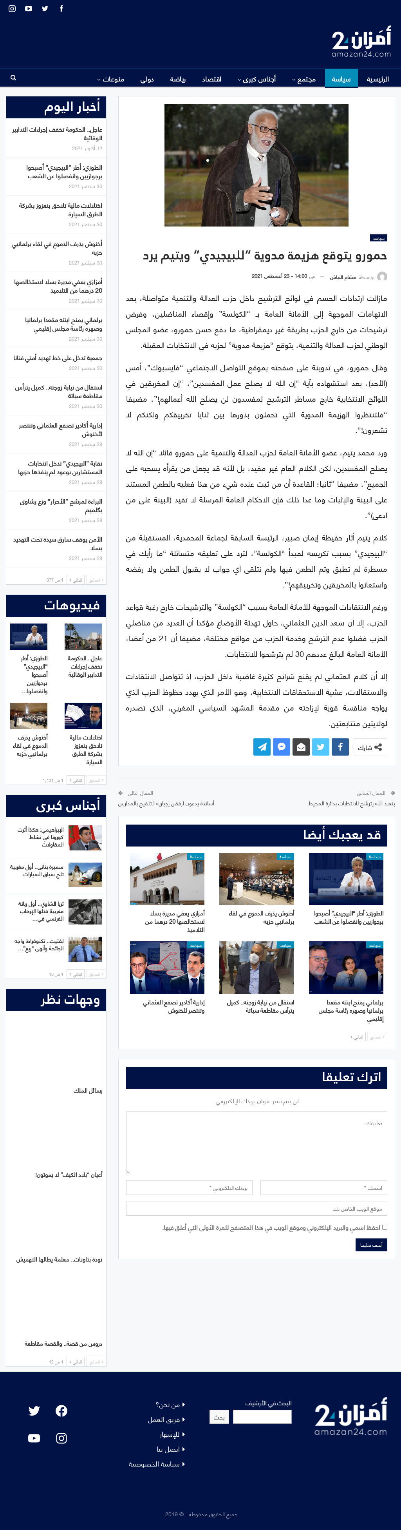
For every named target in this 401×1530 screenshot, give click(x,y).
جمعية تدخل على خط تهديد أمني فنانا (57, 357)
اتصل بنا (168, 1448)
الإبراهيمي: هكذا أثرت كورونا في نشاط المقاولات (40, 836)
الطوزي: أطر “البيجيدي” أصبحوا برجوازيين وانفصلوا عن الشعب (64, 171)
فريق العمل (164, 1418)
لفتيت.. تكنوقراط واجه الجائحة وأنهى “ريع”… (38, 944)
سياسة (341, 78)
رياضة (178, 78)
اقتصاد (212, 78)
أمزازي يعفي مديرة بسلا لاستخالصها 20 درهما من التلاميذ (58, 285)
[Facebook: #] (61, 1410)
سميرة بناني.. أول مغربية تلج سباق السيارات (36, 870)
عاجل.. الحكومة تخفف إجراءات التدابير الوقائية (57, 133)
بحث (219, 1416)
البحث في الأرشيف (269, 1402)
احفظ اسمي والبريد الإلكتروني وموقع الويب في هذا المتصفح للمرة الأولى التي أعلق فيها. (271, 1227)
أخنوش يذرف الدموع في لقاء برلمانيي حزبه (57, 247)
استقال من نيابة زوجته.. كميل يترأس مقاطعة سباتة (58, 391)
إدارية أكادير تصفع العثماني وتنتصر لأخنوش (60, 429)
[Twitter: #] (34, 1410)
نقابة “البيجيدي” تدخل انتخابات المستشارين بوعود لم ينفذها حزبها (60, 467)
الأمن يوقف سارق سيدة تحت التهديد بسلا (57, 543)
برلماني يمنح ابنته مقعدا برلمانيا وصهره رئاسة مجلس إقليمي (63, 324)
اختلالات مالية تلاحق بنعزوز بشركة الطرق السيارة (60, 209)
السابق (377, 1037)
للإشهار (170, 1433)
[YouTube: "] (34, 1438)
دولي (147, 78)
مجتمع (307, 78)
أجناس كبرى (259, 78)
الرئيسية (378, 78)
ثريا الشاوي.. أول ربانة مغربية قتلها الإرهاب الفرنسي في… (40, 910)
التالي (356, 1037)
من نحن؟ (167, 1403)
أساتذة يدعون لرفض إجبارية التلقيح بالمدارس (166, 803)
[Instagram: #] (61, 1438)
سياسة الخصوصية (154, 1463)
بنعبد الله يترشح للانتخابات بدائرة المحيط (352, 803)
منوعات (114, 78)
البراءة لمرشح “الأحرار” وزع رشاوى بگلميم (61, 505)
